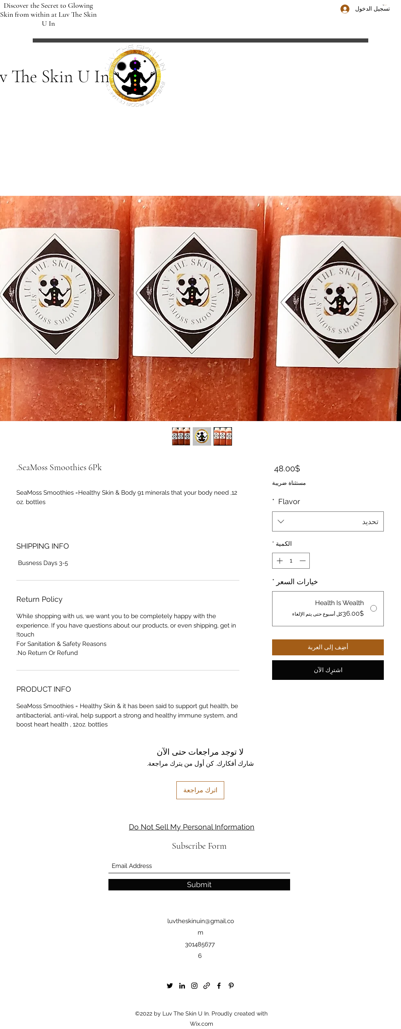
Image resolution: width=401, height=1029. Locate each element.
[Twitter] (170, 986)
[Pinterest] (231, 986)
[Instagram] (194, 986)
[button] (387, 5)
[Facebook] (219, 986)
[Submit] (199, 884)
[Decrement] (303, 560)
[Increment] (278, 560)
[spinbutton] (291, 560)
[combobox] (328, 521)
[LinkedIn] (182, 986)
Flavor (286, 501)
